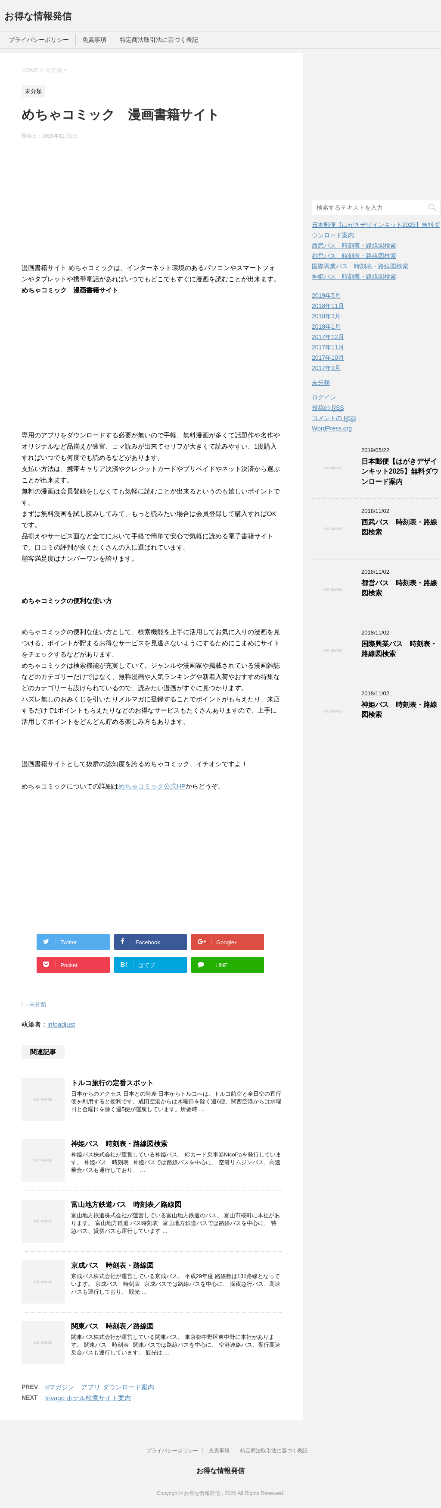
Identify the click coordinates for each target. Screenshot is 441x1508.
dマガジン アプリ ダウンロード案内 (99, 1387)
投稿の (328, 408)
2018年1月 (326, 326)
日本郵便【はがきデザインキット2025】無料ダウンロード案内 (399, 471)
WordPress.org (332, 428)
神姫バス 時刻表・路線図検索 (119, 1143)
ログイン (324, 397)
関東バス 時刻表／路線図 (112, 1326)
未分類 (37, 1004)
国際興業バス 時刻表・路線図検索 (360, 266)
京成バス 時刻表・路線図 (112, 1265)
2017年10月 (328, 357)
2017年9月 (326, 367)
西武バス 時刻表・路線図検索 (354, 245)
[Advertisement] (151, 202)
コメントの (334, 418)
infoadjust (61, 1024)
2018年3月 (326, 316)
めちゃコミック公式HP (152, 786)
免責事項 (94, 39)
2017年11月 (328, 347)
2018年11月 (328, 305)
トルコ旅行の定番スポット (112, 1083)
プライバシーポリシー (39, 39)
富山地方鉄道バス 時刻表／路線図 (126, 1204)
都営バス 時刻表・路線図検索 (354, 255)
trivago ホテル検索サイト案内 (88, 1397)
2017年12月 (328, 336)
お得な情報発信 (37, 16)
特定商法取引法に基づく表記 (159, 39)
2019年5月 (326, 295)
